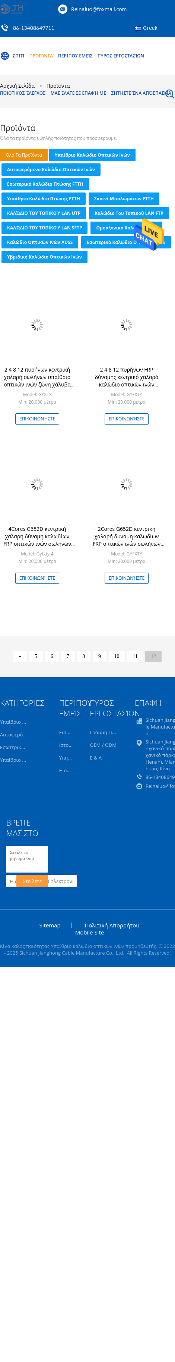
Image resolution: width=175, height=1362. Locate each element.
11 (135, 656)
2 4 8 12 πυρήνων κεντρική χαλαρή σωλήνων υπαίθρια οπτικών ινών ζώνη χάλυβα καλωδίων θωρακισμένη (37, 380)
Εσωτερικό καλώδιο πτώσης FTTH (45, 184)
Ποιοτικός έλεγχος (22, 93)
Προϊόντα (41, 56)
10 (117, 656)
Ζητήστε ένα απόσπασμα (141, 93)
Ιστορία (67, 745)
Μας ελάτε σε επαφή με (78, 93)
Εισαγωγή (70, 732)
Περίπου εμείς (75, 56)
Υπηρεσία (70, 757)
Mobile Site (89, 932)
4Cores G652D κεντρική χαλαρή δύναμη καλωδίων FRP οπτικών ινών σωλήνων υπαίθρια (37, 540)
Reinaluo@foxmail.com (99, 9)
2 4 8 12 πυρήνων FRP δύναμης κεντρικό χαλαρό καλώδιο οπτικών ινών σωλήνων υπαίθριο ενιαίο (127, 380)
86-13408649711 (33, 28)
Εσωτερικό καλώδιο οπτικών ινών (126, 242)
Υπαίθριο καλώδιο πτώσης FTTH (43, 198)
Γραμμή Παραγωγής (112, 732)
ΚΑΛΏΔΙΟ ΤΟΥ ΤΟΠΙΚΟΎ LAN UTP (43, 213)
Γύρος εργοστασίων (121, 56)
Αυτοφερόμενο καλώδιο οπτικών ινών (51, 169)
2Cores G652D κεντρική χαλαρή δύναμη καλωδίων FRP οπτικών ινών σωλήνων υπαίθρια (126, 540)
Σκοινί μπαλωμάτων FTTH (124, 198)
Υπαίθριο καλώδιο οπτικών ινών (92, 155)
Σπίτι (12, 56)
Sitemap (50, 925)
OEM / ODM (103, 745)
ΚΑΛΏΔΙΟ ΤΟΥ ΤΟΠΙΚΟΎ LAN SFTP (44, 228)
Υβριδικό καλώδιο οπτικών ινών (44, 257)
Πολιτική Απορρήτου (112, 925)
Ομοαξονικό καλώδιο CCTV (126, 228)
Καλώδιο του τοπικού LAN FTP (129, 213)
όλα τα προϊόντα (24, 155)
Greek (150, 27)
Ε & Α (96, 757)
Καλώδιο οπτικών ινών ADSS (40, 242)
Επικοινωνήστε (37, 419)
